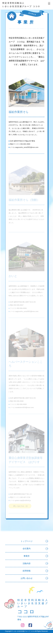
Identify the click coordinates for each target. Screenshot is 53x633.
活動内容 (35, 563)
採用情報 (35, 571)
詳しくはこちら (18, 507)
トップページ (34, 541)
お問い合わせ (34, 578)
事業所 (36, 556)
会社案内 (35, 548)
